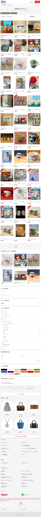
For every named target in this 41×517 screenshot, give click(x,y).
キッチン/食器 (21, 325)
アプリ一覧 (23, 509)
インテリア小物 (21, 340)
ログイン (32, 1)
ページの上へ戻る (20, 394)
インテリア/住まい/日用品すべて (21, 323)
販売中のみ (3, 16)
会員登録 (37, 1)
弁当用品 (21, 336)
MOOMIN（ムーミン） (5, 13)
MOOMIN (20, 303)
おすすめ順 (9, 16)
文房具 (21, 342)
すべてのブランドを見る (20, 436)
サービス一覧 (3, 509)
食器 (21, 332)
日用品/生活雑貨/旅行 (21, 344)
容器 (21, 338)
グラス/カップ (14, 13)
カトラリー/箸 (21, 334)
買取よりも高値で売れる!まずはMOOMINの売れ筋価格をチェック (20, 383)
